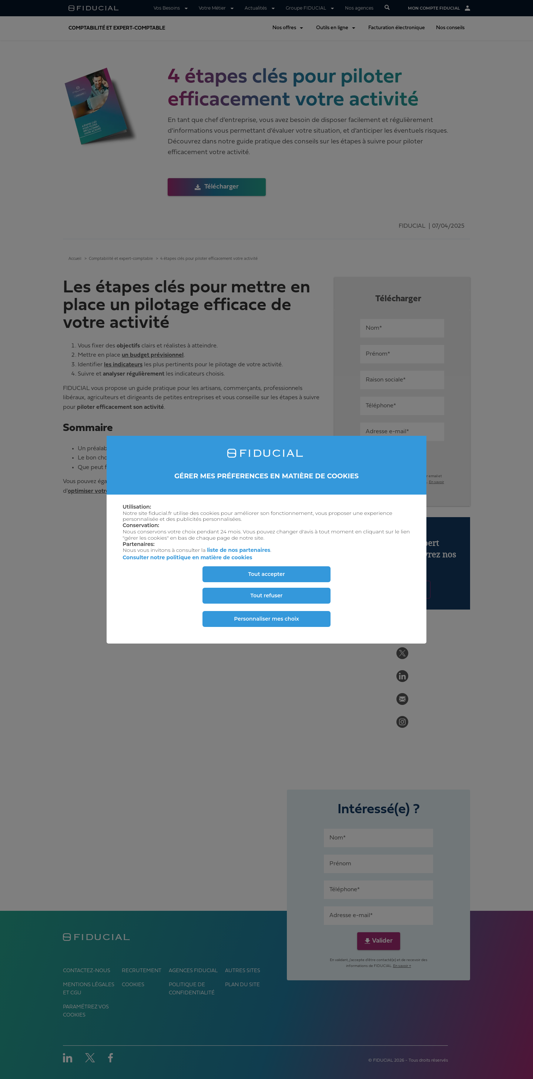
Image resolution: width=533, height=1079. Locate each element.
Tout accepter (266, 574)
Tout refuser (267, 595)
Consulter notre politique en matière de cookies (187, 557)
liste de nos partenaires (238, 550)
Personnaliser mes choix (266, 618)
